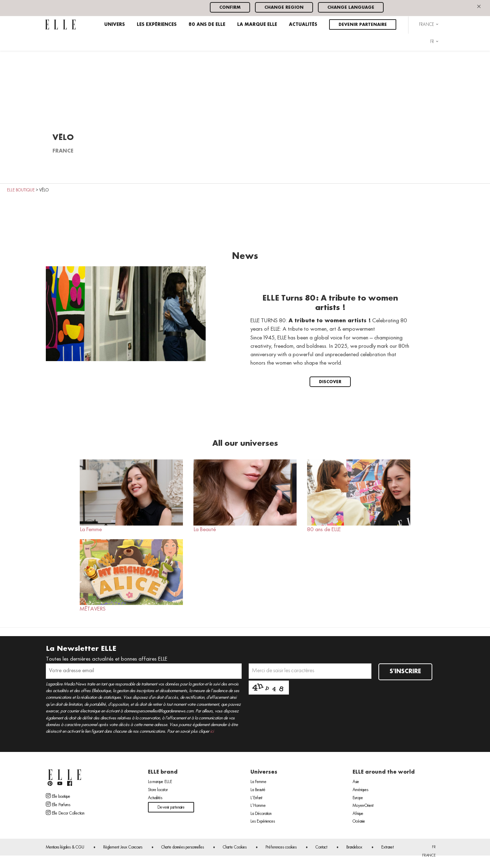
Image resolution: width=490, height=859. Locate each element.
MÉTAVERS (131, 575)
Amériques (360, 790)
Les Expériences (157, 24)
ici (212, 731)
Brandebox (354, 847)
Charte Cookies (235, 847)
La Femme (131, 495)
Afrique (358, 814)
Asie (356, 782)
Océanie (359, 821)
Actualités (303, 24)
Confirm (230, 7)
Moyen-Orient (363, 806)
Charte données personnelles (182, 847)
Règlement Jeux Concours (122, 847)
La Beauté (245, 495)
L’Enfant (256, 798)
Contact (321, 847)
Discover (330, 382)
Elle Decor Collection (65, 813)
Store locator (158, 790)
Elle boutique (58, 796)
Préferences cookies (281, 847)
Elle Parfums (58, 804)
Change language (350, 7)
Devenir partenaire (363, 24)
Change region (284, 7)
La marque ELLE (257, 24)
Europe (358, 798)
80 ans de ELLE (207, 24)
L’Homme (258, 806)
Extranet (387, 847)
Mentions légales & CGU (65, 847)
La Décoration (260, 814)
